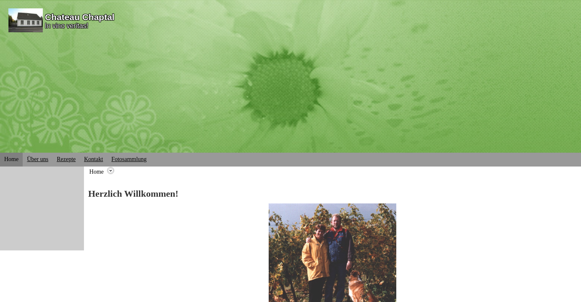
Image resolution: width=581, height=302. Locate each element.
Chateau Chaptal (80, 17)
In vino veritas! (66, 25)
